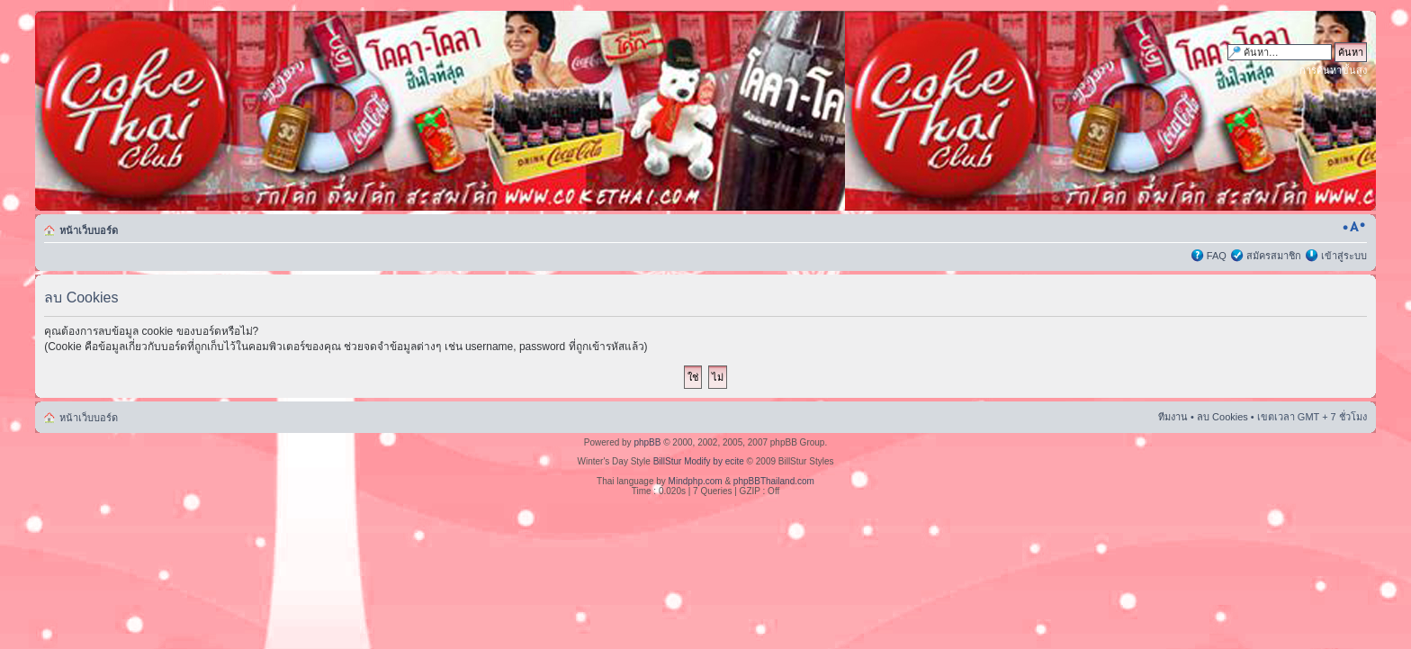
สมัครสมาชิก (1273, 255)
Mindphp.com (696, 481)
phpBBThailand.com (773, 481)
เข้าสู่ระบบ (1344, 255)
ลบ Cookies (1222, 416)
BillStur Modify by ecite (698, 461)
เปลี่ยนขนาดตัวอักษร (1354, 227)
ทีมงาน (1173, 416)
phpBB (647, 442)
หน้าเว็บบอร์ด (88, 230)
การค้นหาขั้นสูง (1333, 70)
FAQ (1217, 255)
